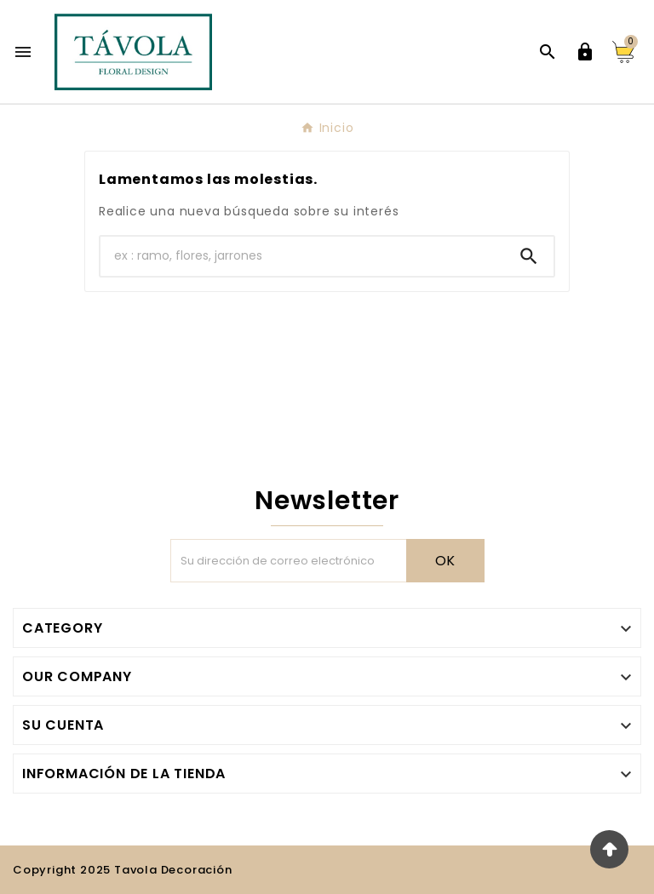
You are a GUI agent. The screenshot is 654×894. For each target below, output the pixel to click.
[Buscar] (302, 256)
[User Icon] (585, 52)
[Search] (529, 256)
